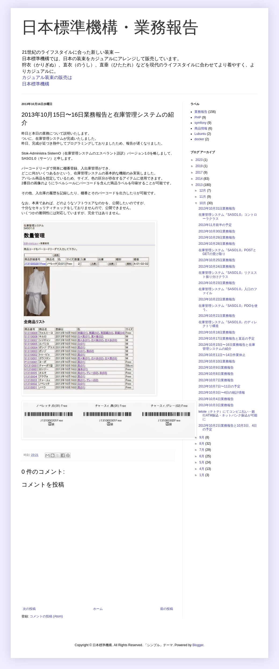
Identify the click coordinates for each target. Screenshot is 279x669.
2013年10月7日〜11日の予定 (219, 386)
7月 (202, 450)
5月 (202, 462)
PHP (197, 117)
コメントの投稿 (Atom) (46, 616)
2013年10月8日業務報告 (216, 374)
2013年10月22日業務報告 (217, 299)
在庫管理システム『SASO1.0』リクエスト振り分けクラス (228, 274)
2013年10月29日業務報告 (217, 237)
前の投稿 (166, 609)
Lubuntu (200, 134)
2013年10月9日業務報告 (216, 367)
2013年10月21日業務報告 (217, 316)
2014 (200, 179)
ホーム (98, 609)
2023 (200, 160)
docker (199, 139)
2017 (200, 172)
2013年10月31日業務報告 (217, 208)
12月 (203, 190)
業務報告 (200, 112)
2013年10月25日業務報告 (217, 260)
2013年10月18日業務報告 (217, 332)
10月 (203, 203)
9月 (202, 437)
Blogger (197, 645)
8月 (202, 443)
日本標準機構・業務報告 (110, 27)
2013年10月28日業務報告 (217, 244)
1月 (202, 475)
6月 (202, 456)
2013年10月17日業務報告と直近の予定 (227, 338)
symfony (200, 123)
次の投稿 (29, 609)
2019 (200, 166)
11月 (203, 197)
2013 (200, 185)
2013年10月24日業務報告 (217, 266)
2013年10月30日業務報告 (217, 231)
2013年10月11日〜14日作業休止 (222, 355)
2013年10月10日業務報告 (217, 361)
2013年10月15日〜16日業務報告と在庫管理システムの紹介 (227, 346)
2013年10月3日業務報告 (216, 405)
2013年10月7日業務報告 (216, 380)
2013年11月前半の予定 (215, 225)
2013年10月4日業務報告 (216, 399)
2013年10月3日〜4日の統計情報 (222, 392)
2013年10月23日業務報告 (217, 283)
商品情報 (200, 128)
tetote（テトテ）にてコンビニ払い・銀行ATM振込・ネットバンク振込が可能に (228, 415)
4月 (202, 469)
